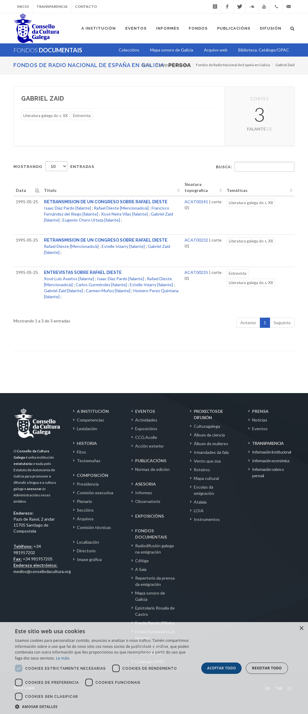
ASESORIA (145, 483)
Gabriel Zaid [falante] (63, 290)
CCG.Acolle (146, 437)
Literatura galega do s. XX (45, 115)
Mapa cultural (206, 478)
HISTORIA (87, 443)
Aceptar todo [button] (221, 668)
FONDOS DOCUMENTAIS (151, 533)
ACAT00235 (196, 272)
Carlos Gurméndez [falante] (101, 284)
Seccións (85, 510)
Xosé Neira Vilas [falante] (124, 213)
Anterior (248, 322)
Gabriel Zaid (285, 65)
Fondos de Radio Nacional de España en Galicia (88, 65)
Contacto (86, 6)
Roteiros (202, 469)
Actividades (146, 419)
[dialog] (154, 668)
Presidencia (88, 483)
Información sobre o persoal (268, 472)
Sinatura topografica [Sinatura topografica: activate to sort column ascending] (196, 187)
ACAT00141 (196, 201)
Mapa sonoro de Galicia (150, 596)
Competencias (90, 419)
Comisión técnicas (94, 527)
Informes (143, 492)
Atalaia (200, 501)
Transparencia (52, 6)
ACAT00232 (196, 239)
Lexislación (87, 428)
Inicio (23, 6)
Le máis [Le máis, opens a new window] (62, 658)
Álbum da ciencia (209, 434)
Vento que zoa (207, 460)
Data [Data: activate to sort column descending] (21, 190)
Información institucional (271, 451)
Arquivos (85, 518)
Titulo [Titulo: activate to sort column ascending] (50, 190)
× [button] (301, 628)
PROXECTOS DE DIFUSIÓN (208, 414)
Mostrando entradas (53, 166)
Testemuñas (88, 460)
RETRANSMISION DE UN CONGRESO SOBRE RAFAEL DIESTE (105, 201)
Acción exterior (149, 445)
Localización (88, 542)
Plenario (84, 501)
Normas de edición (152, 469)
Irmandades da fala (211, 452)
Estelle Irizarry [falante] (123, 246)
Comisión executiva (95, 492)
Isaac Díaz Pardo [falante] (67, 207)
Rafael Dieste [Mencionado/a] (121, 207)
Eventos (260, 428)
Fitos (81, 451)
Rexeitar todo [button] (267, 668)
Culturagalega (207, 426)
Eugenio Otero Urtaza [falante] (91, 219)
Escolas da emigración (204, 490)
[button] (104, 707)
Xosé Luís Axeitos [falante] (69, 278)
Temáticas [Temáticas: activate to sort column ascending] (237, 190)
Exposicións (146, 428)
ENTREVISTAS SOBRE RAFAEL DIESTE (83, 272)
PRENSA (260, 411)
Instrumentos (207, 519)
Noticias (259, 419)
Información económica (270, 460)
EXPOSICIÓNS (149, 516)
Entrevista (82, 115)
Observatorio (147, 501)
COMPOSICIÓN (92, 475)
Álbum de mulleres (211, 443)
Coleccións (129, 49)
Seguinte (282, 322)
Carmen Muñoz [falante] (108, 290)
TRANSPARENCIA (267, 443)
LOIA (199, 510)
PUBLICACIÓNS (150, 460)
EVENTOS (145, 411)
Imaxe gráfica (89, 559)
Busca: (255, 167)
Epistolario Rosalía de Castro (155, 611)
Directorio (86, 550)
